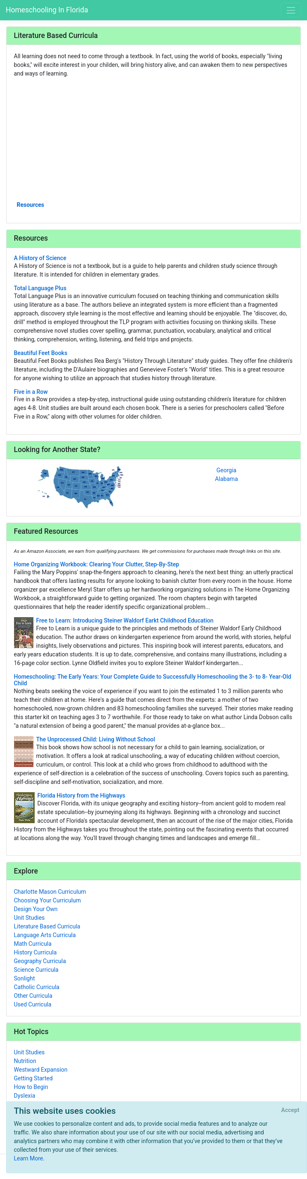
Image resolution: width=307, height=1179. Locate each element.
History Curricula (35, 952)
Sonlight (24, 978)
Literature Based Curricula (47, 926)
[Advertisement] (153, 138)
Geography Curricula (40, 961)
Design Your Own (36, 909)
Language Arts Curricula (45, 935)
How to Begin (31, 1087)
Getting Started (33, 1078)
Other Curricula (33, 995)
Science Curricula (36, 969)
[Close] (290, 1110)
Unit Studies (29, 917)
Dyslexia (24, 1095)
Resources (31, 204)
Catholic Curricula (36, 987)
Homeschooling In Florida (47, 10)
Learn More (28, 1158)
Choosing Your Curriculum (47, 900)
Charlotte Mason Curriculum (50, 891)
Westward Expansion (41, 1069)
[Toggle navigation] (291, 10)
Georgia (226, 470)
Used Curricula (33, 1004)
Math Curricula (33, 943)
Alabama (226, 479)
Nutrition (25, 1061)
